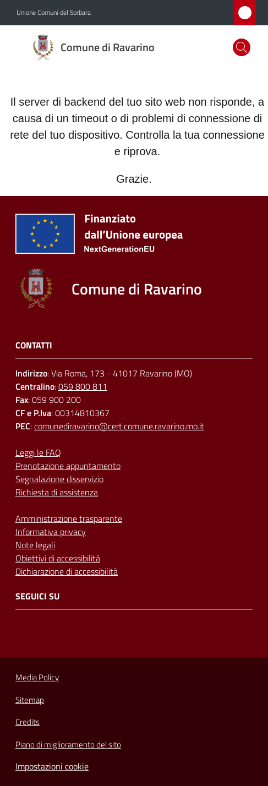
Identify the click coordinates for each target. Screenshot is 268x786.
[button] (241, 47)
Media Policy (37, 677)
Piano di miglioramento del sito (68, 744)
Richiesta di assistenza (56, 492)
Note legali (35, 545)
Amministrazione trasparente (68, 518)
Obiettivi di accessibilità (57, 558)
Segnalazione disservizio (59, 478)
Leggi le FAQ (38, 452)
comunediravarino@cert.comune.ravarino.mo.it (119, 426)
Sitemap (29, 700)
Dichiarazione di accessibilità (66, 571)
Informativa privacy (50, 531)
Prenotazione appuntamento (68, 465)
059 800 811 (82, 386)
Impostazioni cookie (52, 766)
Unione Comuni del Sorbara (54, 13)
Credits (27, 722)
